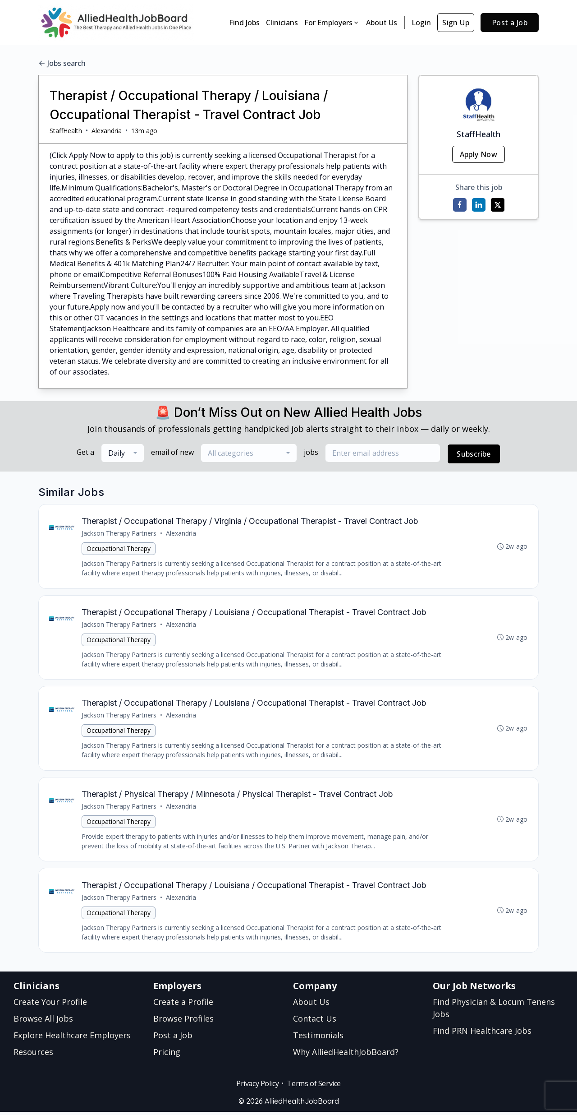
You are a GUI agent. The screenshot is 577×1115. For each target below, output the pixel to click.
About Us (381, 23)
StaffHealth (66, 130)
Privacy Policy (257, 1087)
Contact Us (314, 1021)
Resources (33, 1055)
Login (421, 23)
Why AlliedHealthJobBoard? (345, 1055)
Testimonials (318, 1038)
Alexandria (107, 130)
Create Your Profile (50, 1004)
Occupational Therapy (119, 549)
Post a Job (509, 23)
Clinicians (282, 23)
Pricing (166, 1055)
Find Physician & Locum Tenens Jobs (494, 1010)
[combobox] (122, 453)
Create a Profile (183, 1004)
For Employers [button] (332, 23)
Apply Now (479, 154)
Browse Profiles (183, 1021)
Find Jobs (244, 23)
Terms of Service (314, 1087)
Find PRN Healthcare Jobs (482, 1033)
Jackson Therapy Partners (119, 533)
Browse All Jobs (43, 1021)
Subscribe (474, 454)
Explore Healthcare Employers (72, 1038)
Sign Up (455, 23)
